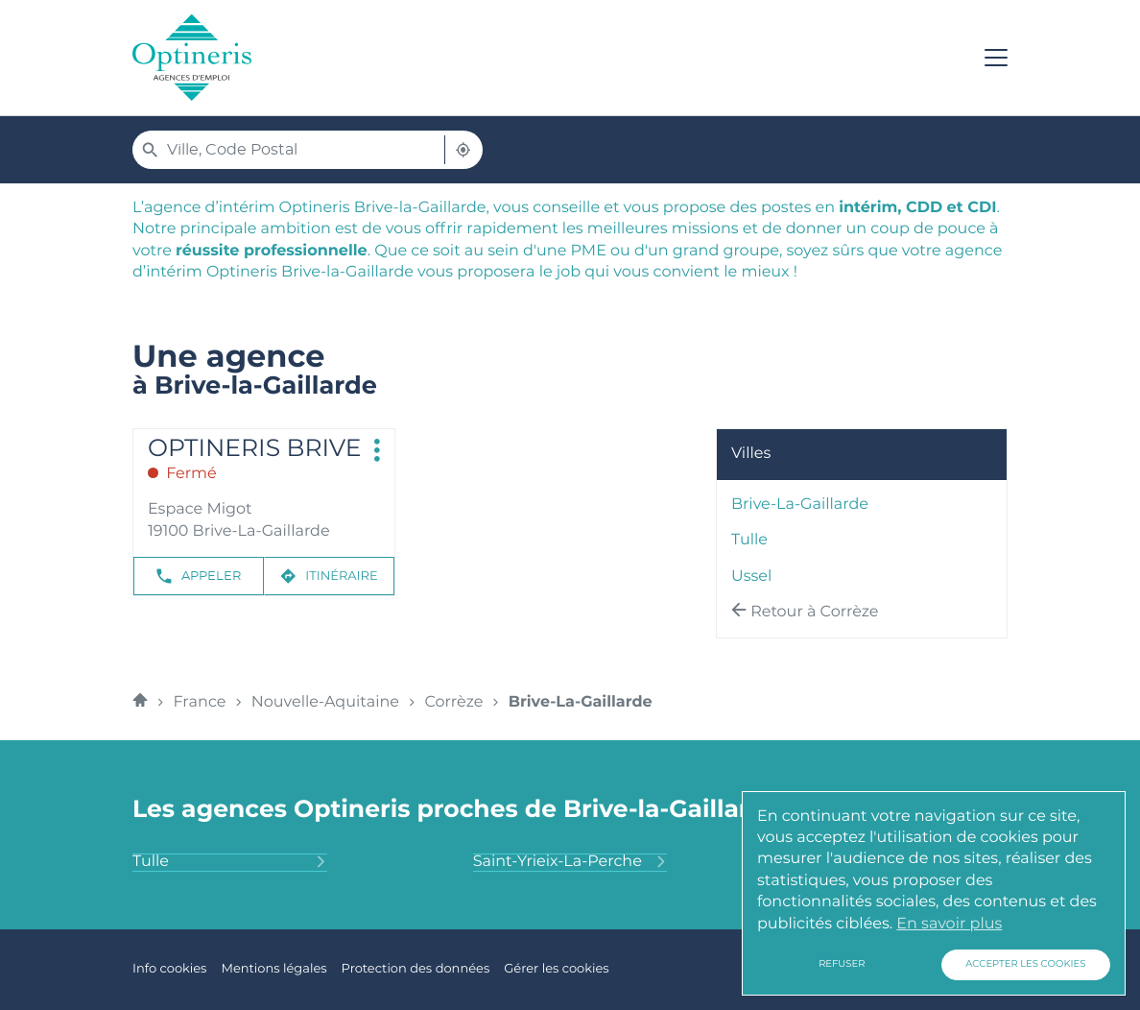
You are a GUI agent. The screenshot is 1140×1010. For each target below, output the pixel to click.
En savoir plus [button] (949, 924)
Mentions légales (273, 969)
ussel (751, 577)
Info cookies (169, 969)
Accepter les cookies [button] (1025, 965)
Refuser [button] (842, 965)
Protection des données (416, 969)
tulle (749, 540)
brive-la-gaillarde (799, 505)
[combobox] (305, 150)
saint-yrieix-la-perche (570, 862)
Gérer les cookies (556, 969)
